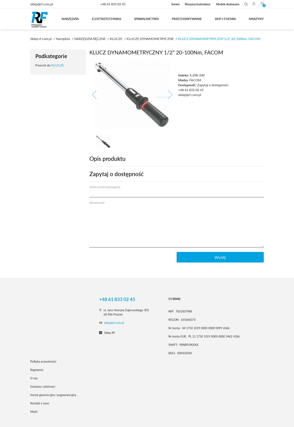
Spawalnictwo (146, 19)
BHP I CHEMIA (225, 19)
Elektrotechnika (106, 19)
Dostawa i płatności (42, 386)
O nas (34, 378)
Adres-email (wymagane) (104, 187)
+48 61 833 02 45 (113, 4)
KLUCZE (57, 65)
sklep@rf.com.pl (114, 322)
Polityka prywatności (43, 361)
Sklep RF (107, 333)
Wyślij (220, 257)
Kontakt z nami (39, 403)
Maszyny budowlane (197, 4)
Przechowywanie (187, 19)
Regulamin (36, 370)
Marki (33, 411)
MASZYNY (256, 19)
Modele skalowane (227, 4)
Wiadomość (97, 202)
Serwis (175, 4)
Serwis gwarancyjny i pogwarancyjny (53, 395)
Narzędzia (70, 19)
